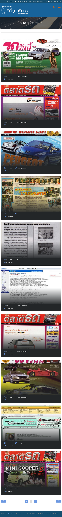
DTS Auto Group (9, 513)
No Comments (9, 79)
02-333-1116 (11, 1)
